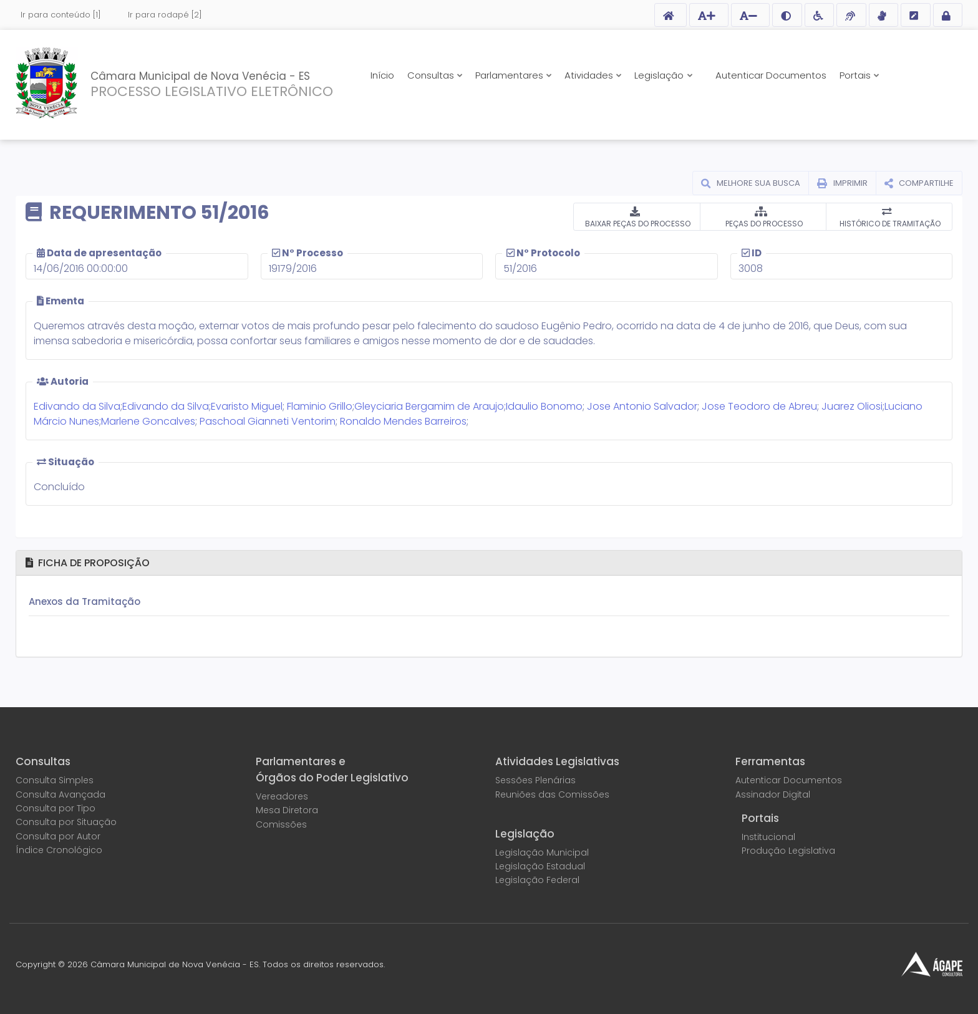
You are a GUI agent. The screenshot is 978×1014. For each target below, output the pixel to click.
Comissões (281, 824)
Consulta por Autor (58, 836)
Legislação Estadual (540, 866)
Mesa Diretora (287, 810)
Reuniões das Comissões (552, 794)
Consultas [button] (432, 75)
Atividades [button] (590, 75)
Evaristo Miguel (247, 406)
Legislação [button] (660, 75)
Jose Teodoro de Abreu (759, 406)
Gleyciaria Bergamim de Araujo (429, 406)
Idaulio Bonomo (544, 406)
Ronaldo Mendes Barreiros (403, 421)
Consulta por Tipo (55, 808)
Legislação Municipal (542, 852)
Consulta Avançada (60, 794)
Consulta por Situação (66, 822)
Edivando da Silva (77, 406)
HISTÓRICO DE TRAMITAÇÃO (889, 223)
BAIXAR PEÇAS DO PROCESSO (636, 223)
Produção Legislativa (788, 850)
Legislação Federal (537, 880)
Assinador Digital (772, 794)
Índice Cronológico (59, 850)
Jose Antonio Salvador (642, 406)
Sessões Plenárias (535, 780)
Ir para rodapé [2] (165, 15)
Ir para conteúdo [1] (61, 15)
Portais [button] (856, 75)
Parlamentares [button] (510, 75)
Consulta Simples (55, 780)
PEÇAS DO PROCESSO (763, 223)
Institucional (768, 837)
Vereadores (282, 796)
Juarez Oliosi (852, 406)
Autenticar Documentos (770, 75)
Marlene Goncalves (148, 421)
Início (382, 75)
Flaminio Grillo (319, 406)
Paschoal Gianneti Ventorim (268, 421)
